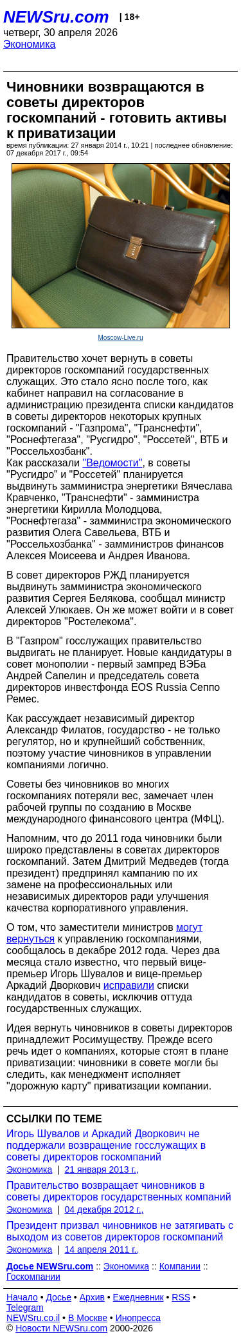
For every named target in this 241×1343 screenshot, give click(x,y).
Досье (58, 1297)
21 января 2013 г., (102, 1169)
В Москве (87, 1318)
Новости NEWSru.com (61, 1328)
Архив (92, 1297)
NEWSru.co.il (33, 1318)
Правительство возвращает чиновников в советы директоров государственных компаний (118, 1191)
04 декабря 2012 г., (104, 1209)
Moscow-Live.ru (120, 337)
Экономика (29, 44)
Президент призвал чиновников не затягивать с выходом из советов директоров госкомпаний (119, 1231)
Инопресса (138, 1318)
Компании (180, 1266)
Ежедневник (138, 1297)
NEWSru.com (56, 16)
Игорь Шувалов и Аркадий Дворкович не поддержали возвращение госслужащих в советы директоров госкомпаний (106, 1145)
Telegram (25, 1307)
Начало (22, 1297)
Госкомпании (33, 1276)
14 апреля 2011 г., (102, 1249)
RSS (181, 1297)
